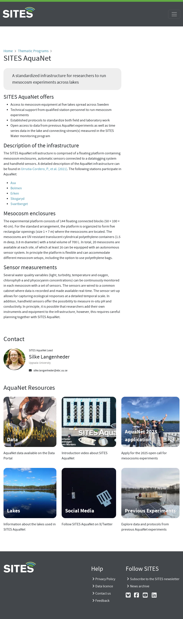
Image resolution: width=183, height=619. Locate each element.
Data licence (104, 586)
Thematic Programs (33, 50)
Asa (13, 183)
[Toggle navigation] (174, 14)
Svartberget (19, 204)
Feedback (102, 600)
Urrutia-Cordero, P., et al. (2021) (44, 169)
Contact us (103, 593)
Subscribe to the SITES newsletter (155, 579)
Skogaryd (17, 199)
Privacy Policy (105, 579)
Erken (14, 193)
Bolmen (16, 188)
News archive (139, 586)
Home (8, 50)
